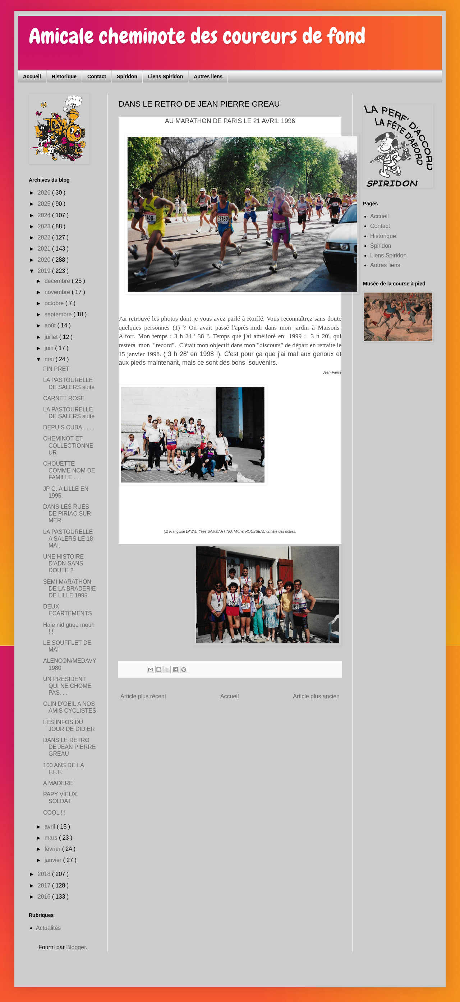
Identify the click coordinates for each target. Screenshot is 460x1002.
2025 (45, 204)
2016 (45, 897)
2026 (45, 193)
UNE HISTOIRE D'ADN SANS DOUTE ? (63, 563)
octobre (55, 303)
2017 (45, 885)
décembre (58, 281)
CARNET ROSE (63, 398)
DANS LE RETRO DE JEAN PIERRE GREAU (69, 747)
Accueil (32, 76)
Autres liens (208, 76)
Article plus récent (143, 696)
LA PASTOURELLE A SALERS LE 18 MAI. (68, 539)
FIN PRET (56, 369)
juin (50, 348)
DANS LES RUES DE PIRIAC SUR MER (67, 513)
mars (52, 838)
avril (51, 827)
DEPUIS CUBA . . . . (69, 427)
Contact (96, 76)
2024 (45, 215)
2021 (45, 249)
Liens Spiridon (165, 76)
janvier (54, 860)
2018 (45, 874)
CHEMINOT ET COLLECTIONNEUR (68, 445)
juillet (52, 337)
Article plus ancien (316, 696)
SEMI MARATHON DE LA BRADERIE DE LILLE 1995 (69, 588)
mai (50, 359)
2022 (45, 237)
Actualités (48, 928)
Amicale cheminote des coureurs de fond (197, 36)
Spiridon (127, 76)
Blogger (76, 947)
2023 (45, 226)
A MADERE (58, 783)
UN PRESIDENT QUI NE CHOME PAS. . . (67, 686)
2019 (45, 271)
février (53, 849)
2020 (45, 260)
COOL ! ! (54, 813)
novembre (58, 292)
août (51, 325)
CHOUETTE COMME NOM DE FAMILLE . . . (69, 470)
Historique (64, 76)
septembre (59, 314)
